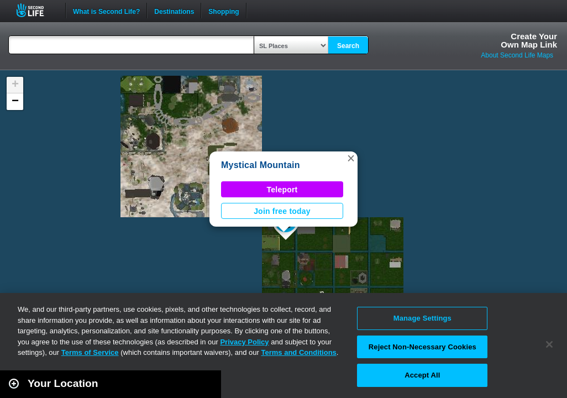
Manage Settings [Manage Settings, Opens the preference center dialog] (422, 318)
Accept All (422, 375)
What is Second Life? (106, 10)
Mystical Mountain (260, 165)
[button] (351, 158)
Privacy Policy (244, 342)
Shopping (223, 10)
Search (348, 46)
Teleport (282, 189)
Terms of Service (90, 352)
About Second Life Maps (517, 55)
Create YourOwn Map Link (529, 40)
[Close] (549, 344)
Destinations (174, 10)
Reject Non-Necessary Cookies (422, 347)
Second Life (36, 10)
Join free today (282, 211)
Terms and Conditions (299, 352)
